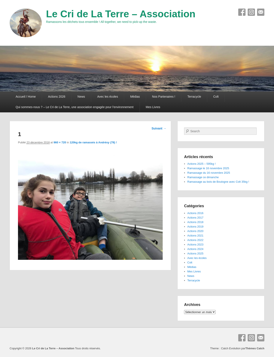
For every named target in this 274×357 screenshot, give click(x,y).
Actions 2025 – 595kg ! (201, 163)
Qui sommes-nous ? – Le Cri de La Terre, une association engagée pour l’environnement (75, 107)
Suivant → (159, 128)
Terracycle (194, 96)
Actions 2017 (195, 217)
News (81, 96)
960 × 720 (60, 142)
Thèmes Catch (254, 348)
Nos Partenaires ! (163, 96)
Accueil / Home (26, 96)
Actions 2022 (195, 240)
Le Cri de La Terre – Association (120, 13)
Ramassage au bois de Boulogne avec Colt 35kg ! (218, 181)
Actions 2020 (195, 231)
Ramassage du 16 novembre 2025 (208, 172)
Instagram (251, 12)
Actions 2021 (195, 235)
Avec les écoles (107, 96)
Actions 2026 (56, 96)
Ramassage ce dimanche (203, 177)
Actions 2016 (195, 213)
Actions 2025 (195, 253)
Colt (216, 96)
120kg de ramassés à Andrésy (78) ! (93, 142)
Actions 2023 (195, 244)
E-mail (260, 12)
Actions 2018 (195, 222)
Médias (135, 96)
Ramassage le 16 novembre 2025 (208, 168)
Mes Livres (153, 107)
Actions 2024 (195, 249)
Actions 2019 (195, 226)
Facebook (242, 12)
